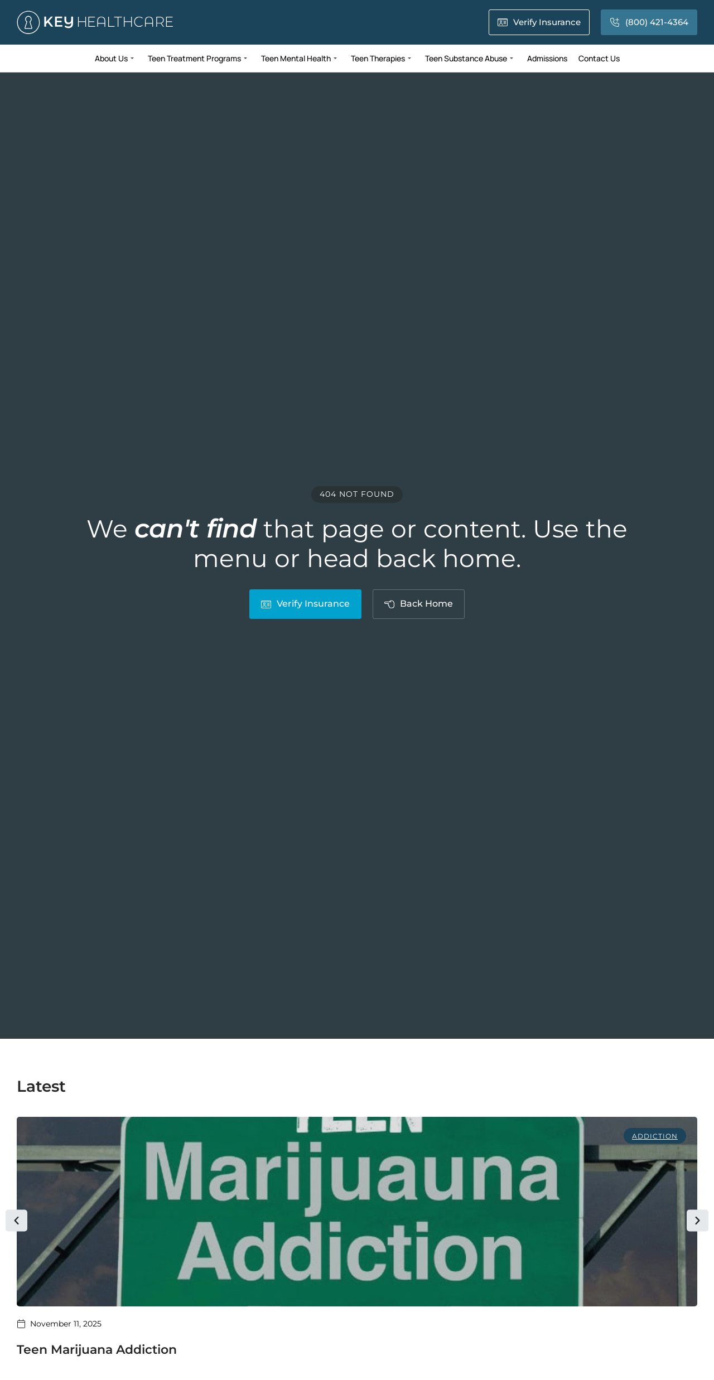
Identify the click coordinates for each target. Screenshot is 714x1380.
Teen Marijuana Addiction (97, 1349)
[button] (16, 1221)
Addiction (655, 1136)
